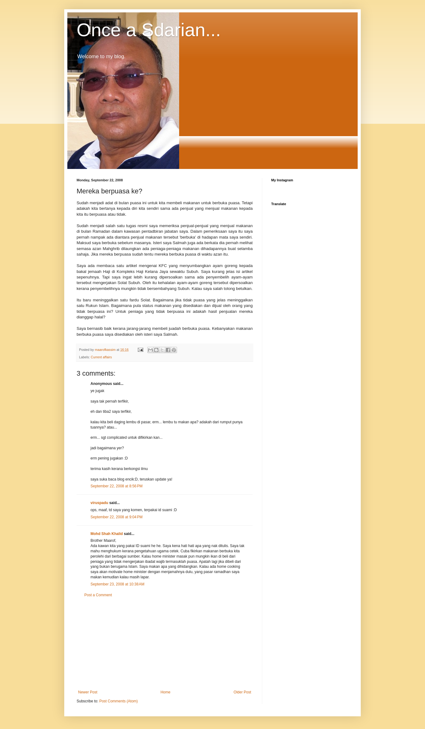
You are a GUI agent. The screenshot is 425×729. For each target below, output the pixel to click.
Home (165, 692)
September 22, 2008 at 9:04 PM (116, 517)
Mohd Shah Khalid (106, 534)
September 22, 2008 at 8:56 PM (116, 486)
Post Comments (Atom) (118, 701)
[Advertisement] (164, 643)
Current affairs (101, 357)
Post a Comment (98, 595)
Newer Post (87, 692)
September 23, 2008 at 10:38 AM (117, 584)
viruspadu (99, 503)
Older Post (242, 692)
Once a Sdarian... (149, 29)
